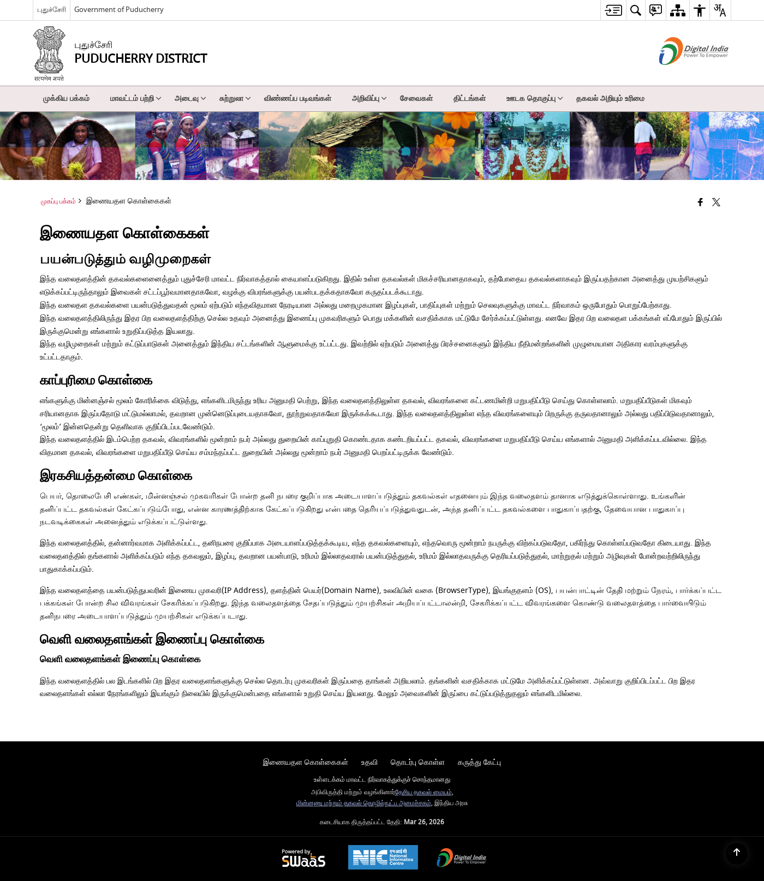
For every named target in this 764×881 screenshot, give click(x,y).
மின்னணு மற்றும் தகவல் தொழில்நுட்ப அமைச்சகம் (363, 803)
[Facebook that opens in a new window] (700, 203)
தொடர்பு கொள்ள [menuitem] (418, 762)
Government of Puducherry (119, 9)
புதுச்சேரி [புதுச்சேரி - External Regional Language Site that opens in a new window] (51, 9)
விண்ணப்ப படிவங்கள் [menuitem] (297, 98)
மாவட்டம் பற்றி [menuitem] (136, 98)
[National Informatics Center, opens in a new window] (383, 858)
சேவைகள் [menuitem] (416, 98)
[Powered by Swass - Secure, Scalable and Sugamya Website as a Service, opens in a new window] (304, 858)
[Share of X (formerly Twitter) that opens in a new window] (716, 203)
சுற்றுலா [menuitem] (235, 98)
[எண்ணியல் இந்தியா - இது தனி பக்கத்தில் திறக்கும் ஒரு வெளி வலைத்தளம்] (680, 74)
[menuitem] (613, 10)
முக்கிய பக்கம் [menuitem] (66, 98)
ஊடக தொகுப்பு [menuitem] (534, 98)
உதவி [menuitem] (369, 762)
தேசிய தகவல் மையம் (423, 792)
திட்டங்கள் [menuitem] (469, 98)
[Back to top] (737, 854)
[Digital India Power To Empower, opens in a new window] (461, 858)
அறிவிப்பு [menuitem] (369, 98)
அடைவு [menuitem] (190, 98)
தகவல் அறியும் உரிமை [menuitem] (610, 98)
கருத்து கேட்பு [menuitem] (479, 762)
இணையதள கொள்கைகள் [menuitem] (305, 762)
